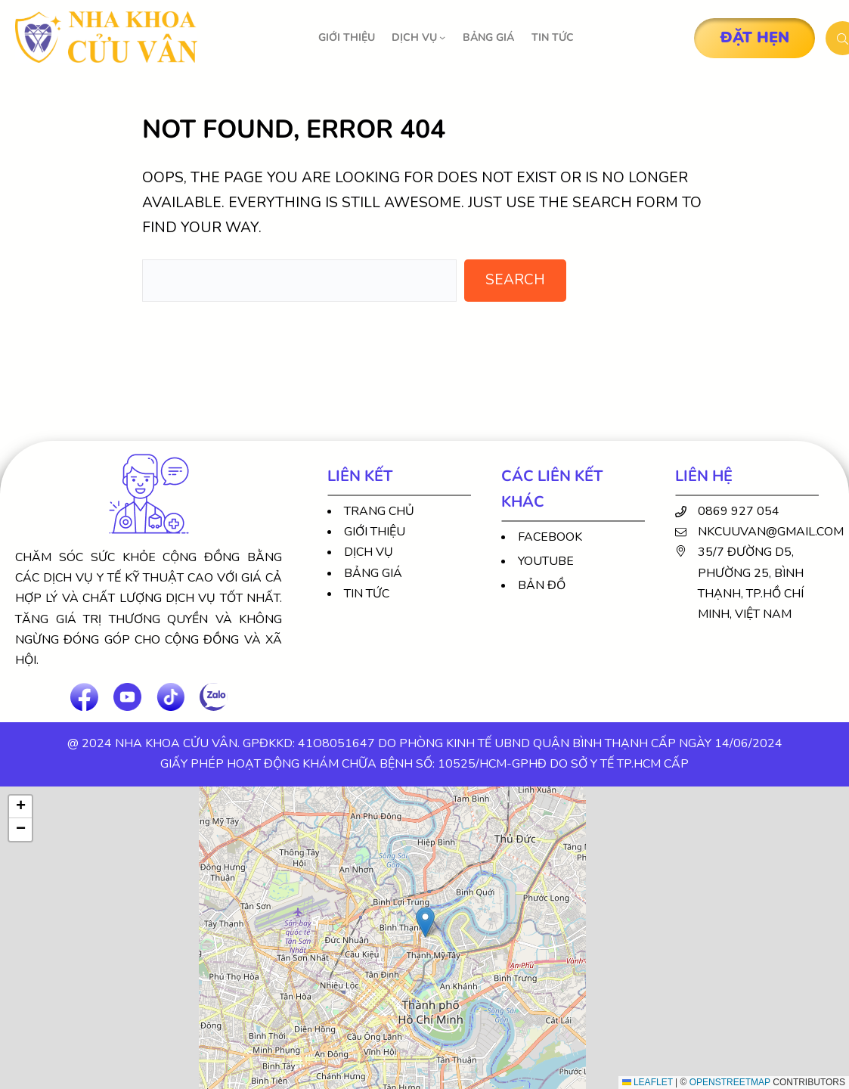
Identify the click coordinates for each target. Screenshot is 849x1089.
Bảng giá (373, 573)
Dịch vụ (368, 552)
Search (515, 280)
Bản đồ (541, 585)
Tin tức (366, 593)
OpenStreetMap (729, 1082)
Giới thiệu (374, 531)
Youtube (546, 561)
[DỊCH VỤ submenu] (442, 37)
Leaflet (647, 1082)
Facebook (550, 537)
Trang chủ (379, 511)
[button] (425, 922)
